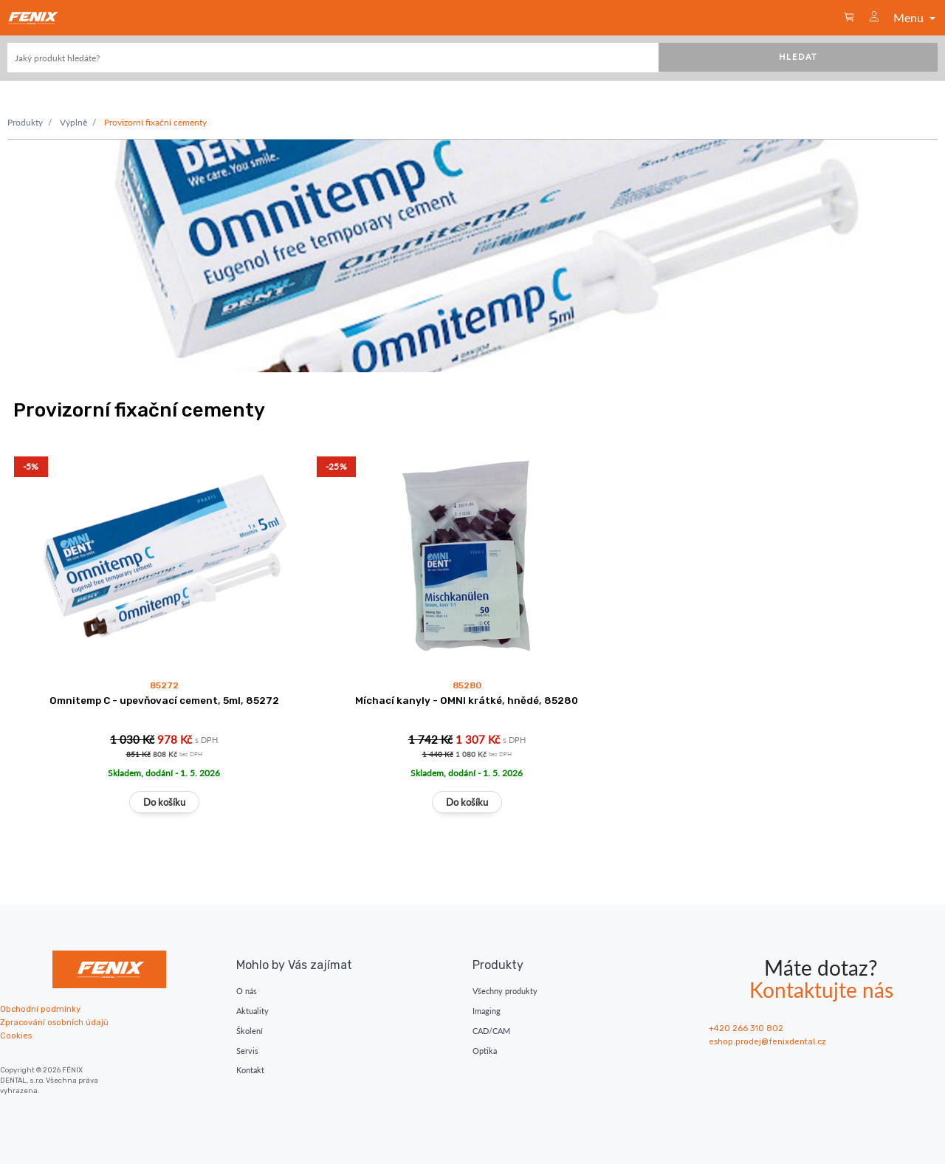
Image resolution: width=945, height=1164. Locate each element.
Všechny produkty (504, 991)
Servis (247, 1050)
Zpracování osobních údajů (54, 1022)
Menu (915, 17)
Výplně (73, 122)
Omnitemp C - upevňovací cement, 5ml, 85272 (164, 700)
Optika (484, 1050)
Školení (249, 1030)
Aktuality (252, 1011)
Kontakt (250, 1070)
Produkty (25, 122)
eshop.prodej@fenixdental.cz (767, 1042)
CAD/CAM (491, 1030)
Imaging (486, 1011)
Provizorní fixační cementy (155, 122)
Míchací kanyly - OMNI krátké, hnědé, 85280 (466, 700)
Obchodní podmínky (40, 1009)
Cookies (16, 1036)
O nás (246, 991)
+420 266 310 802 (746, 1028)
